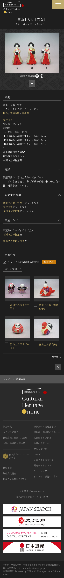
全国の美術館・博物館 (14, 443)
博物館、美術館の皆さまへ (47, 432)
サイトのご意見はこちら (46, 476)
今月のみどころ (41, 443)
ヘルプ (37, 454)
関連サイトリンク (43, 465)
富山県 (25, 113)
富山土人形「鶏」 (48, 344)
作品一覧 (7, 426)
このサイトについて (44, 459)
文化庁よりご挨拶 (43, 437)
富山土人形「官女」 (13, 202)
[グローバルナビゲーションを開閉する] (58, 4)
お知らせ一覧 (40, 448)
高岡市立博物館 (11, 210)
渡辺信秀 (7, 119)
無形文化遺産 (9, 473)
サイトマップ (40, 470)
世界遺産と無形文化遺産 (15, 437)
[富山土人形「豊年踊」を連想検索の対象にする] (6, 304)
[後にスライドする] (56, 357)
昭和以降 (14, 113)
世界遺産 (7, 468)
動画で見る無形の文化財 (15, 479)
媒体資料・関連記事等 (45, 426)
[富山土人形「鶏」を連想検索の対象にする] (35, 344)
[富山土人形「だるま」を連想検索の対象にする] (6, 344)
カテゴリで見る (10, 432)
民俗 (5, 113)
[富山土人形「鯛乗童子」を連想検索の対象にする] (35, 305)
